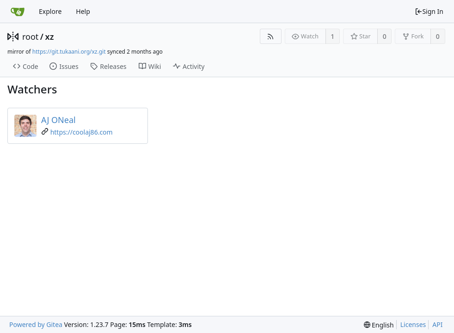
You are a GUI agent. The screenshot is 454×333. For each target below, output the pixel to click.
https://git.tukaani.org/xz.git (69, 52)
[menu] (379, 325)
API (437, 324)
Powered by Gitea (35, 324)
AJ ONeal (58, 119)
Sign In (429, 11)
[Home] (18, 11)
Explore (50, 11)
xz (49, 36)
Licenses (413, 324)
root (30, 36)
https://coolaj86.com (81, 132)
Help (83, 11)
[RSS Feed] (271, 36)
